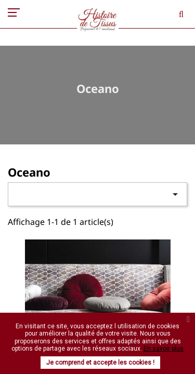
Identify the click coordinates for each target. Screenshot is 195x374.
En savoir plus (164, 348)
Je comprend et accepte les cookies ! (100, 362)
